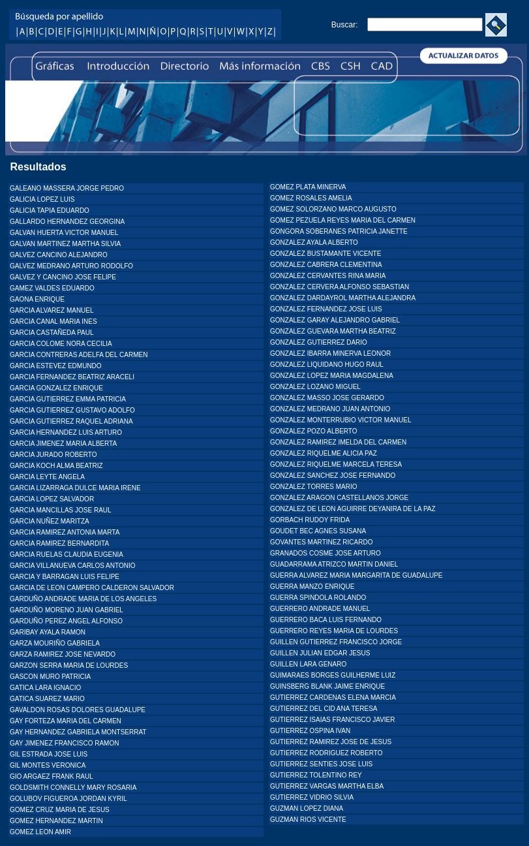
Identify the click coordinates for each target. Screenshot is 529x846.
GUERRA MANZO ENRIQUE (312, 586)
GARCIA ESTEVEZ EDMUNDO (56, 365)
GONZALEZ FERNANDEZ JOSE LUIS (326, 309)
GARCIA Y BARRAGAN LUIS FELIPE (64, 576)
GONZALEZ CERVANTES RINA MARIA (327, 275)
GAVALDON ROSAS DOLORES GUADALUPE (77, 709)
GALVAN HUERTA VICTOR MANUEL (64, 232)
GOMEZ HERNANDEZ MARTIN (56, 820)
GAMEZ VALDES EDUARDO (52, 288)
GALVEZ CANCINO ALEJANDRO (59, 254)
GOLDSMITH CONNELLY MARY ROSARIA (73, 787)
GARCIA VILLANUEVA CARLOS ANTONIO (72, 565)
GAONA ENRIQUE (37, 299)
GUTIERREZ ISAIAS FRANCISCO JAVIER (332, 719)
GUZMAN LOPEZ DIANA (306, 808)
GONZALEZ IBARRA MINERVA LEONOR (330, 353)
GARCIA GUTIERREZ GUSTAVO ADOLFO (72, 410)
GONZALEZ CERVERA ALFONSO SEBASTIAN (339, 286)
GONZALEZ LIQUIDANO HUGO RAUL (327, 364)
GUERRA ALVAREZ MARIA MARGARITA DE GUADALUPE (356, 575)
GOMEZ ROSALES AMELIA (311, 198)
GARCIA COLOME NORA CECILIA (61, 343)
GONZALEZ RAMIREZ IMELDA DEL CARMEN (338, 442)
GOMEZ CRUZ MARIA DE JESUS (60, 809)
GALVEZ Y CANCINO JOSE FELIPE (63, 277)
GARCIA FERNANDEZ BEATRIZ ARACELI (72, 377)
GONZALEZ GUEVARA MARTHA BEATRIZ (333, 331)
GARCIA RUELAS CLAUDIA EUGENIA (66, 554)
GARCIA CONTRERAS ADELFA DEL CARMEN (78, 354)
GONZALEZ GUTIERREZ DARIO (318, 342)
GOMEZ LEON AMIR (40, 832)
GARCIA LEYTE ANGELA (47, 476)
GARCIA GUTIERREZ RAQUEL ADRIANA (71, 421)
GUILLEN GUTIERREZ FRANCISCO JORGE (336, 642)
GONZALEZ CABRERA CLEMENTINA (326, 264)
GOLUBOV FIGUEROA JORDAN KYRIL (68, 798)
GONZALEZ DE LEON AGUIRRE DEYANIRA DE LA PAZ (353, 508)
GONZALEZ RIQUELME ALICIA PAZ (323, 453)
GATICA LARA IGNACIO (45, 687)
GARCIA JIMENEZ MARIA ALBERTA (63, 443)
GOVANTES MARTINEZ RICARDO (321, 542)
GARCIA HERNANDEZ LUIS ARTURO (66, 432)
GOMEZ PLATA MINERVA (308, 187)
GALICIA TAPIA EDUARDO (49, 210)
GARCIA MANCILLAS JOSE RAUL (61, 510)
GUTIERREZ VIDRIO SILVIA (312, 797)
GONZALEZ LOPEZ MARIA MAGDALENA (331, 375)
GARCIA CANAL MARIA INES (53, 321)
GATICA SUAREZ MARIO (47, 698)
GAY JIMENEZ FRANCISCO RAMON (64, 743)
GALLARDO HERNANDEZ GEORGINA (67, 221)
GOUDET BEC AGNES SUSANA (318, 531)
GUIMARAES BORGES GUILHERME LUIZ (332, 675)
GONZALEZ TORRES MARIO (313, 486)
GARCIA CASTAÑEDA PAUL (52, 332)
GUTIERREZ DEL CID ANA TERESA (323, 708)
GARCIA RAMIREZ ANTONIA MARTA (64, 532)
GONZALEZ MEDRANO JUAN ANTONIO (330, 409)
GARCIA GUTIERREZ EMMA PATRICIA (68, 399)
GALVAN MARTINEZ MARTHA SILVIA (65, 243)
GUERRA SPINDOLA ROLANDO (318, 597)
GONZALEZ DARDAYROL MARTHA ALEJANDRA (343, 298)
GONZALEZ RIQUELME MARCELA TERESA (336, 464)
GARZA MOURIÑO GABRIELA (55, 643)
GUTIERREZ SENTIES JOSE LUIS (321, 764)
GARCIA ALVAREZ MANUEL (52, 310)
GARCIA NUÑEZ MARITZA (49, 521)
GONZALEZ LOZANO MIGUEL (315, 386)
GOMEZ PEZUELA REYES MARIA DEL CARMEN (343, 220)
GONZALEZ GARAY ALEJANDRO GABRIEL (335, 320)
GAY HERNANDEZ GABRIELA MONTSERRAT (78, 732)
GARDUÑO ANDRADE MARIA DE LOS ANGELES (83, 599)
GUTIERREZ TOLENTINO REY (316, 775)
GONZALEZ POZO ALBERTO (313, 431)
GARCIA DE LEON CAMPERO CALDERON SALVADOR (92, 587)
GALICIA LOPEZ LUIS (42, 199)
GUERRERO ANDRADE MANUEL (320, 608)
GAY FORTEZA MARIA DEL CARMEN (65, 721)
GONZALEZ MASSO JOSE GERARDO (327, 397)
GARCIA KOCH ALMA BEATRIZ (56, 465)
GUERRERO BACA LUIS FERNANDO (326, 619)
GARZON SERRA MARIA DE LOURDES (69, 665)
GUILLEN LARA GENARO (308, 664)
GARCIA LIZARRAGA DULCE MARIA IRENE (75, 488)
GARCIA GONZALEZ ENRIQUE (56, 388)
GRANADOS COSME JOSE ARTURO (325, 553)
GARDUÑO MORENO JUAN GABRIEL (66, 610)
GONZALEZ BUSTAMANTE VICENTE (325, 253)
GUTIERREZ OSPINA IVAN (310, 730)
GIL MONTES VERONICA (47, 765)
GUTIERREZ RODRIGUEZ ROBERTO (326, 753)
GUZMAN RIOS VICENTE (308, 819)
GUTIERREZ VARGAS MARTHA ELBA (327, 786)
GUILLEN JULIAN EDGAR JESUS (320, 653)
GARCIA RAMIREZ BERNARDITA (59, 543)
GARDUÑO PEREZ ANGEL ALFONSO (66, 621)
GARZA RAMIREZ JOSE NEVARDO (62, 654)
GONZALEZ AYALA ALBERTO (314, 242)
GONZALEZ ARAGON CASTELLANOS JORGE (339, 497)
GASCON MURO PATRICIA (50, 676)
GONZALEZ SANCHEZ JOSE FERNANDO (332, 475)
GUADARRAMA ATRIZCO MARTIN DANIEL (334, 564)
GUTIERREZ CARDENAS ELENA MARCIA (333, 697)
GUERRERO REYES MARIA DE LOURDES (334, 630)
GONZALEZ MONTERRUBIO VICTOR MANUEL (341, 420)
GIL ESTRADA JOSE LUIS (48, 754)
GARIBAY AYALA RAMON (47, 632)
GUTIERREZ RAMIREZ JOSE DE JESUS (330, 741)
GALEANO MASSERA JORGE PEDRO (67, 188)
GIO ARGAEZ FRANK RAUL (51, 776)
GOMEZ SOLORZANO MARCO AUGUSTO (333, 209)
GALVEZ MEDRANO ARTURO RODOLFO (71, 266)
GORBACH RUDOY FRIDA (310, 520)
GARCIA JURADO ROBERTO (53, 454)
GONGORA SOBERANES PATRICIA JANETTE (339, 231)
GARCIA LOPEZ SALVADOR (52, 499)
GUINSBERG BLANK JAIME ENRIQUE (327, 686)
